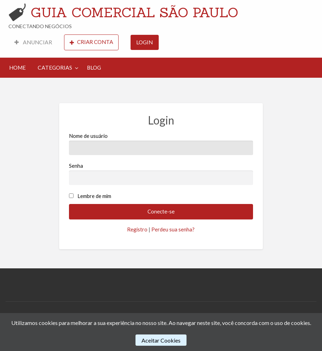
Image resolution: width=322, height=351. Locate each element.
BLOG (94, 67)
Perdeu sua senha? (173, 229)
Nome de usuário (161, 144)
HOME (17, 67)
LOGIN (144, 42)
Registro (137, 229)
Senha (161, 173)
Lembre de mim (94, 196)
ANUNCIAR (33, 42)
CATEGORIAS (55, 67)
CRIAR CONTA (91, 42)
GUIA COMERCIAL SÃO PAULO (134, 12)
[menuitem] (33, 42)
